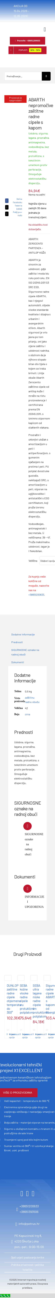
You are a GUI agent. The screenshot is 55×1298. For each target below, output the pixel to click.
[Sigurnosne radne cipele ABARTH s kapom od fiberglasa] (47, 978)
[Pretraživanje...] (23, 76)
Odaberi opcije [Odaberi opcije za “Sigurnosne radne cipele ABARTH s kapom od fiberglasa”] (48, 1036)
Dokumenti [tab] (17, 662)
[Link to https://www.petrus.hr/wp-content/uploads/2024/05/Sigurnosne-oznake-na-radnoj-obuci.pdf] (27, 826)
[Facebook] (13, 200)
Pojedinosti (8, 1034)
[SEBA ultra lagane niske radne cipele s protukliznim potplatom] (34, 978)
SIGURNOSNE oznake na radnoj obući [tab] (25, 652)
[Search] (46, 76)
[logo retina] (8, 26)
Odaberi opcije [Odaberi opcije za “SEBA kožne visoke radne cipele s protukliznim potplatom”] (22, 1036)
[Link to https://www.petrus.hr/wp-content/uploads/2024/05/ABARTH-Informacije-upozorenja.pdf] (27, 889)
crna (27, 714)
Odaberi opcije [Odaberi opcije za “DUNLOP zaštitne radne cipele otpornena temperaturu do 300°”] (9, 1036)
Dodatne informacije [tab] (23, 634)
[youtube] (33, 1193)
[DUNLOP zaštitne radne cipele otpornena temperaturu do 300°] (8, 978)
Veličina (33, 560)
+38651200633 (36, 594)
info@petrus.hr (29, 1223)
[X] (13, 207)
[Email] (13, 214)
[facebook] (22, 1193)
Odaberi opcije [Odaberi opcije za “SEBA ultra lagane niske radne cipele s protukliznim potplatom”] (35, 1036)
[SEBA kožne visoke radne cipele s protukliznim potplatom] (21, 978)
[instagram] (27, 1193)
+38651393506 (29, 1211)
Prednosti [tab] (17, 642)
